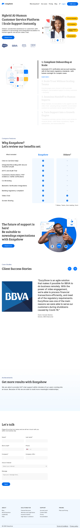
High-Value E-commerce (27, 516)
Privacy (42, 514)
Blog (56, 4)
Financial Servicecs (26, 510)
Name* (4, 437)
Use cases (44, 4)
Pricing (51, 4)
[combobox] (27, 449)
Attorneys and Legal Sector (28, 512)
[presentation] (69, 269)
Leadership (5, 514)
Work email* (5, 445)
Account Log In (44, 510)
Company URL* (30, 454)
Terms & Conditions (62, 526)
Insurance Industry (25, 514)
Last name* (29, 437)
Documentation (44, 516)
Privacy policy (74, 526)
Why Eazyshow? (34, 4)
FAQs (3, 516)
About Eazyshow (6, 512)
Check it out (8, 37)
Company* (5, 454)
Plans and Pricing (63, 510)
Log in (63, 4)
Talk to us (73, 4)
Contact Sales (43, 512)
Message (4, 471)
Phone (28, 445)
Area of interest (6, 462)
